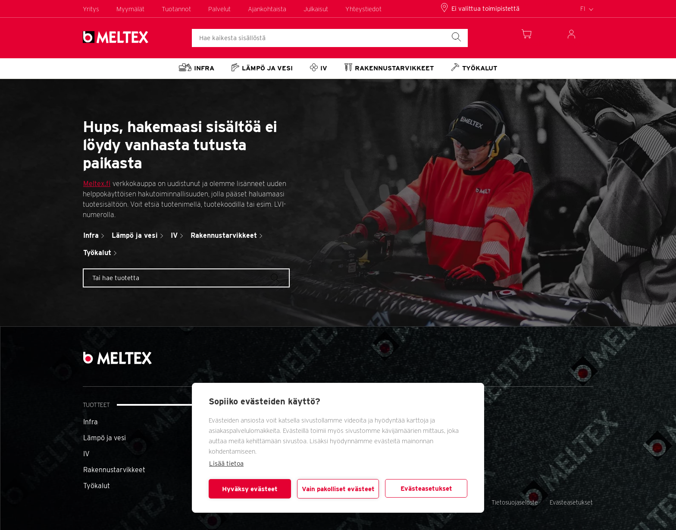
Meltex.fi (96, 184)
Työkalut (96, 486)
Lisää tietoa (226, 463)
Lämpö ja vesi (104, 438)
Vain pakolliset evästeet (338, 489)
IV (86, 454)
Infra (90, 422)
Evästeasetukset (426, 488)
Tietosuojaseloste (514, 502)
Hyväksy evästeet (250, 489)
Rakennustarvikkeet (114, 470)
